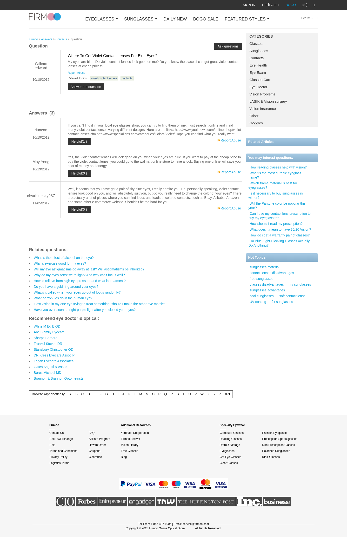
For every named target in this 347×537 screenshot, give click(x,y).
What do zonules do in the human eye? (63, 298)
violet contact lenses (104, 78)
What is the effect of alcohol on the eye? (64, 258)
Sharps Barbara (45, 338)
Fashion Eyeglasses (275, 433)
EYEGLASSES (101, 19)
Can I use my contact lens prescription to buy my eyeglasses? (279, 216)
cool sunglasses (262, 296)
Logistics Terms (59, 463)
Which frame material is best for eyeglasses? (272, 185)
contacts (127, 78)
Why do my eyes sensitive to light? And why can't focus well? (79, 275)
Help (52, 445)
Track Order (270, 5)
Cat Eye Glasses (230, 457)
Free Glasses (129, 451)
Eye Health (258, 65)
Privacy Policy (58, 457)
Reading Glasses (231, 439)
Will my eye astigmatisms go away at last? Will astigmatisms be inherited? (89, 269)
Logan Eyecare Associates (53, 361)
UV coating (258, 302)
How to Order (97, 445)
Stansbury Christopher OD (53, 349)
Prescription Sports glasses (279, 439)
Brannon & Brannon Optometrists (58, 378)
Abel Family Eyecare (49, 332)
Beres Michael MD (47, 373)
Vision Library (129, 445)
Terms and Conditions (63, 451)
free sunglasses (261, 279)
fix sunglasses (282, 302)
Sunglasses (258, 51)
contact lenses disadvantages (272, 273)
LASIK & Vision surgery (268, 101)
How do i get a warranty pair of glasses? (280, 235)
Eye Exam (257, 72)
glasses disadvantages (267, 284)
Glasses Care (260, 80)
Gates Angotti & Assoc (50, 367)
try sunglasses (300, 284)
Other (254, 116)
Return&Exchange (61, 439)
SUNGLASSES (140, 19)
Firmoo (33, 39)
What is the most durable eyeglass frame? (274, 175)
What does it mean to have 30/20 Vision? (280, 229)
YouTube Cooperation (135, 433)
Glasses (255, 43)
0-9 (227, 394)
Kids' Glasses (271, 457)
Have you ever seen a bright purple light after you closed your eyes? (85, 310)
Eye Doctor (258, 87)
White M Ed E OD (47, 326)
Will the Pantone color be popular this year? (277, 205)
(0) (304, 5)
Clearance (95, 457)
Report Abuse (76, 72)
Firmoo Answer (130, 439)
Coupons (94, 451)
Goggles (256, 123)
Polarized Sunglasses (276, 451)
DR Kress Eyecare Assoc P (54, 355)
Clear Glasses (229, 463)
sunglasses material (265, 267)
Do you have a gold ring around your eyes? (66, 287)
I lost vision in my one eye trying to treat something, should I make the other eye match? (99, 304)
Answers (46, 39)
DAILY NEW (175, 19)
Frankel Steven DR (48, 344)
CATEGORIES (261, 36)
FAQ (91, 433)
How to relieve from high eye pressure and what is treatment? (80, 281)
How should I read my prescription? (276, 224)
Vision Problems (262, 94)
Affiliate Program (99, 439)
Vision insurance (262, 109)
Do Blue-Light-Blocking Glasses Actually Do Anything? (279, 243)
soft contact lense (292, 296)
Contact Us (56, 433)
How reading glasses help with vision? (278, 167)
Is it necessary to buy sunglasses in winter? (275, 195)
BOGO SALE (205, 19)
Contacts (256, 58)
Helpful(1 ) (79, 141)
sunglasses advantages (267, 290)
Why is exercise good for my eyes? (60, 263)
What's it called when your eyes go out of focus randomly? (77, 292)
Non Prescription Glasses (278, 445)
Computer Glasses (232, 433)
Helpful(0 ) (79, 173)
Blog (124, 457)
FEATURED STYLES (247, 19)
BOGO (291, 5)
